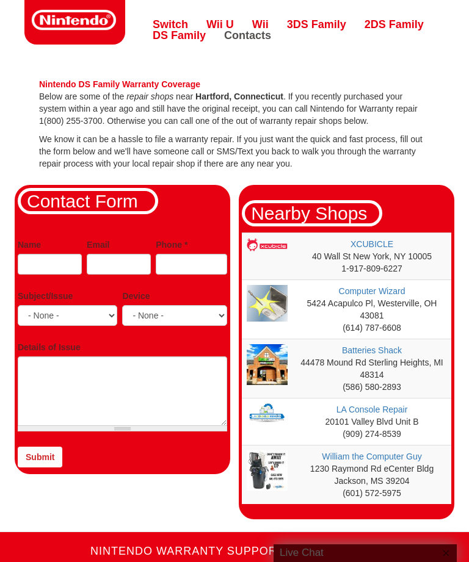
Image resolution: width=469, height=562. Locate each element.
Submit (40, 457)
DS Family (179, 35)
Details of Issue (49, 347)
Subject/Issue (45, 296)
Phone (171, 245)
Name (29, 245)
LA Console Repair (372, 409)
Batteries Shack (372, 350)
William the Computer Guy (371, 456)
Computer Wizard (372, 291)
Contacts (247, 35)
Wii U (220, 24)
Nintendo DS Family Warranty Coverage (119, 84)
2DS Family (394, 24)
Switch (170, 24)
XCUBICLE (372, 244)
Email (98, 245)
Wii (260, 24)
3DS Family (316, 24)
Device (136, 296)
